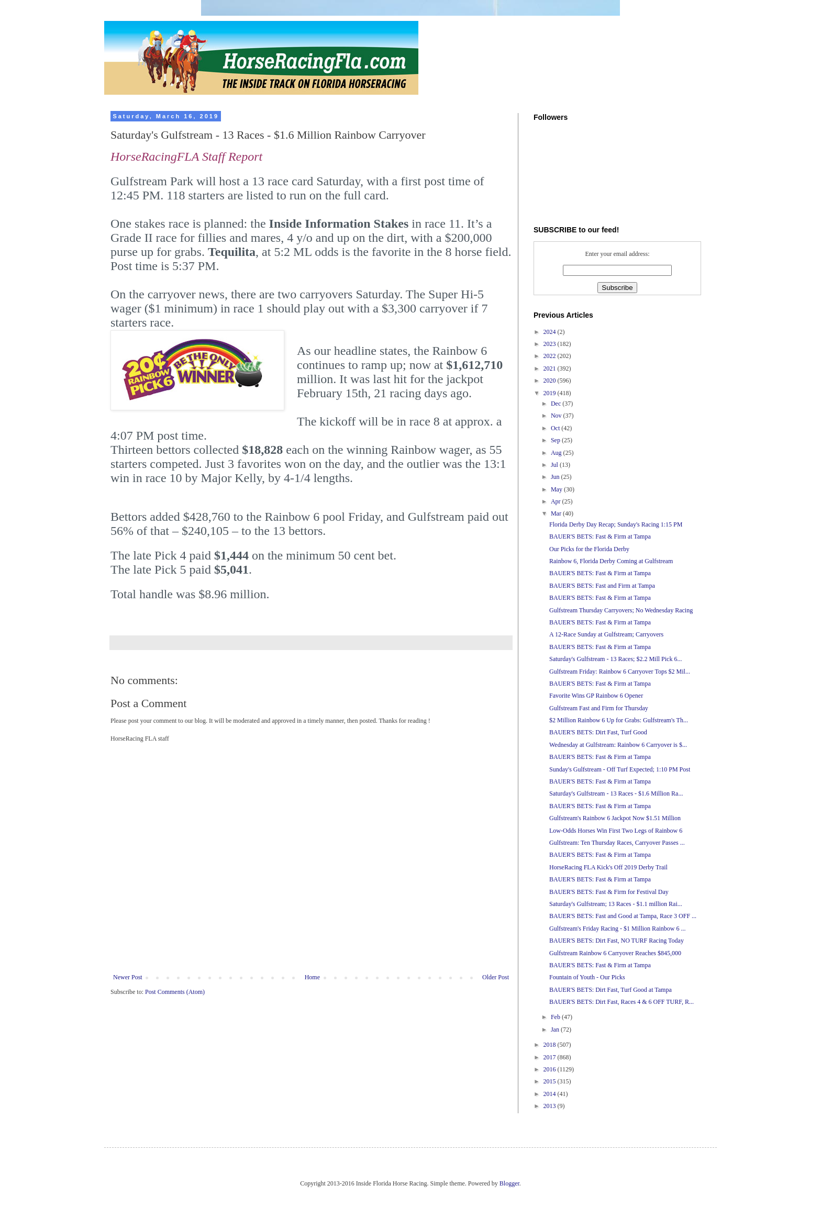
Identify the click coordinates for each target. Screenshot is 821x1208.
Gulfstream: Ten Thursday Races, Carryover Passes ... (617, 842)
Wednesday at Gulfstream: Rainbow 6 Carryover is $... (618, 744)
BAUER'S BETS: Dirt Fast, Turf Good (598, 732)
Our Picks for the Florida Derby (589, 549)
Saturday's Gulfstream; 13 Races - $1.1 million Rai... (615, 904)
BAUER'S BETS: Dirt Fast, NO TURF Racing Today (616, 940)
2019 (550, 393)
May (557, 489)
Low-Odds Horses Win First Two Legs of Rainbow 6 (615, 830)
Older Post (495, 977)
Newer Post (127, 977)
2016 (550, 1069)
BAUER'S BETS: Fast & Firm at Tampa (600, 536)
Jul (555, 464)
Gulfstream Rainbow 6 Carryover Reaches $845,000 (615, 953)
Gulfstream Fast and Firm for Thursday (598, 708)
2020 (550, 380)
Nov (557, 415)
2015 (550, 1081)
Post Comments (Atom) (175, 992)
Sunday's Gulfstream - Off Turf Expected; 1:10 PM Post (619, 769)
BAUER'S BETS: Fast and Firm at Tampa (602, 585)
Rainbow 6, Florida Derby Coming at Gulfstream (611, 561)
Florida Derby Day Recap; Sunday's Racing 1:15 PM (615, 524)
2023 (550, 344)
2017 (550, 1057)
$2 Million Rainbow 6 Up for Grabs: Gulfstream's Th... (618, 720)
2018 (550, 1044)
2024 (550, 331)
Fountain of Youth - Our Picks (587, 977)
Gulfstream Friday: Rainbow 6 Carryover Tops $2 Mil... (619, 671)
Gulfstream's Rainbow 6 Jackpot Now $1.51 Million (615, 818)
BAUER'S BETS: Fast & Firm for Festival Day (609, 892)
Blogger (509, 1183)
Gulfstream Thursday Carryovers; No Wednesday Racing (621, 610)
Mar (557, 513)
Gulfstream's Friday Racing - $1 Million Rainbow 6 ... (617, 928)
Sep (556, 440)
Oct (556, 428)
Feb (556, 1017)
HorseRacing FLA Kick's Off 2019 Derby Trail (608, 867)
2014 (550, 1094)
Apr (556, 501)
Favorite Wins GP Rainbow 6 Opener (596, 695)
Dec (556, 403)
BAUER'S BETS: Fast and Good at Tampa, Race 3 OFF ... (622, 916)
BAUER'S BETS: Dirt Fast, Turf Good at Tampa (610, 989)
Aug (557, 452)
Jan (556, 1029)
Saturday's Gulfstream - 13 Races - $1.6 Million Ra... (616, 793)
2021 (550, 368)
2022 (550, 356)
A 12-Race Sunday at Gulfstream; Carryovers (606, 634)
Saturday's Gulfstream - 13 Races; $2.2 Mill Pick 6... (615, 659)
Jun (556, 476)
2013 (550, 1106)
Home (312, 977)
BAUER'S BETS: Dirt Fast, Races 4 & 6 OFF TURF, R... (621, 1001)
